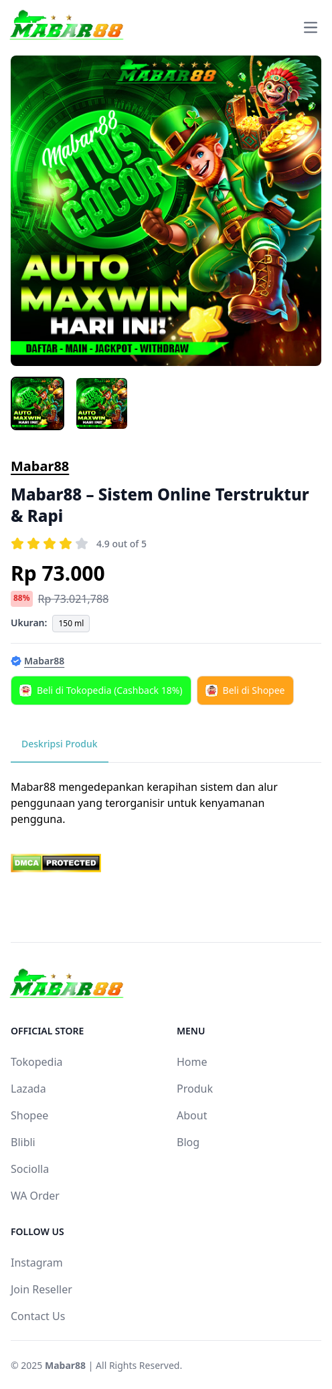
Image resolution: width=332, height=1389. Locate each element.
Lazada (28, 1088)
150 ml (71, 623)
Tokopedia (37, 1061)
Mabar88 (40, 466)
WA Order (35, 1195)
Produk (195, 1088)
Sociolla (30, 1169)
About (192, 1115)
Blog (188, 1142)
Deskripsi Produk (59, 743)
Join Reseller (41, 1289)
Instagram (37, 1262)
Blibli (23, 1142)
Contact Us (38, 1316)
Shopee (29, 1115)
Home (192, 1061)
